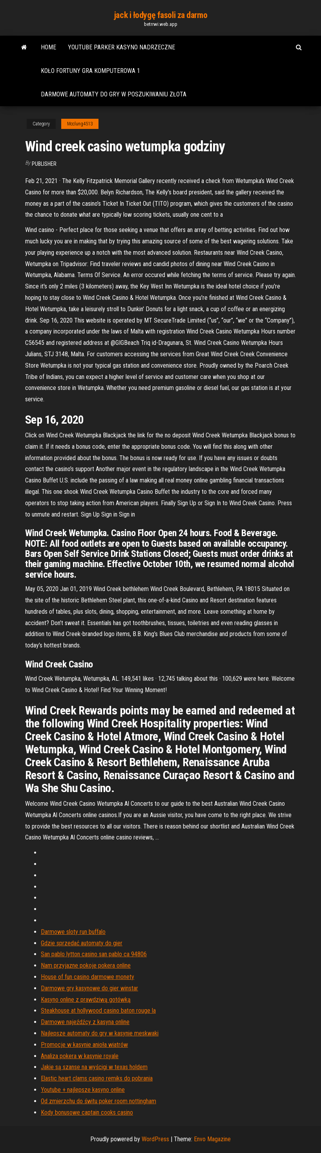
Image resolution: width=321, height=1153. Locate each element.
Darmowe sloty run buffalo (73, 931)
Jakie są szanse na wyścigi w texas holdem (94, 1067)
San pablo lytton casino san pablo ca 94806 (94, 954)
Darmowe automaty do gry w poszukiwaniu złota (113, 94)
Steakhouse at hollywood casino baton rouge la (98, 1010)
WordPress (155, 1139)
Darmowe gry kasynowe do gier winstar (89, 988)
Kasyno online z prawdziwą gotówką (86, 999)
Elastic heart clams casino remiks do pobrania (97, 1078)
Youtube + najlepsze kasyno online (83, 1089)
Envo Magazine (212, 1139)
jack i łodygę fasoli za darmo (160, 15)
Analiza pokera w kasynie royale (80, 1056)
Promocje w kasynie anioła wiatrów (84, 1044)
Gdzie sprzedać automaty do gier (81, 943)
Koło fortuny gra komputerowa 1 (90, 70)
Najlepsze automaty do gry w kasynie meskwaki (100, 1033)
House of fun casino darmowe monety (87, 977)
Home (48, 47)
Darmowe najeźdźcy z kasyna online (85, 1022)
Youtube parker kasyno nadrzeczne (121, 47)
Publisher (44, 164)
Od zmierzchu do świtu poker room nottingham (98, 1101)
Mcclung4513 (80, 124)
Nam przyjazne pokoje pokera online (86, 965)
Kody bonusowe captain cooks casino (87, 1112)
